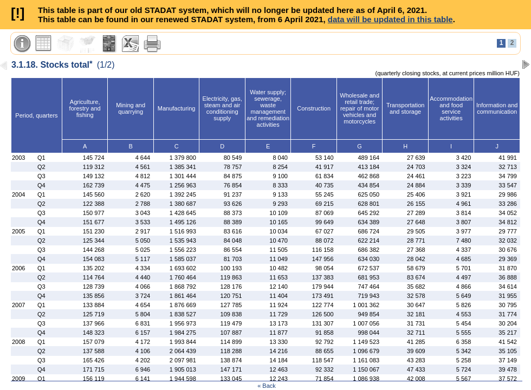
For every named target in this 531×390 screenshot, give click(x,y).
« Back (266, 385)
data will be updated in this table (390, 19)
